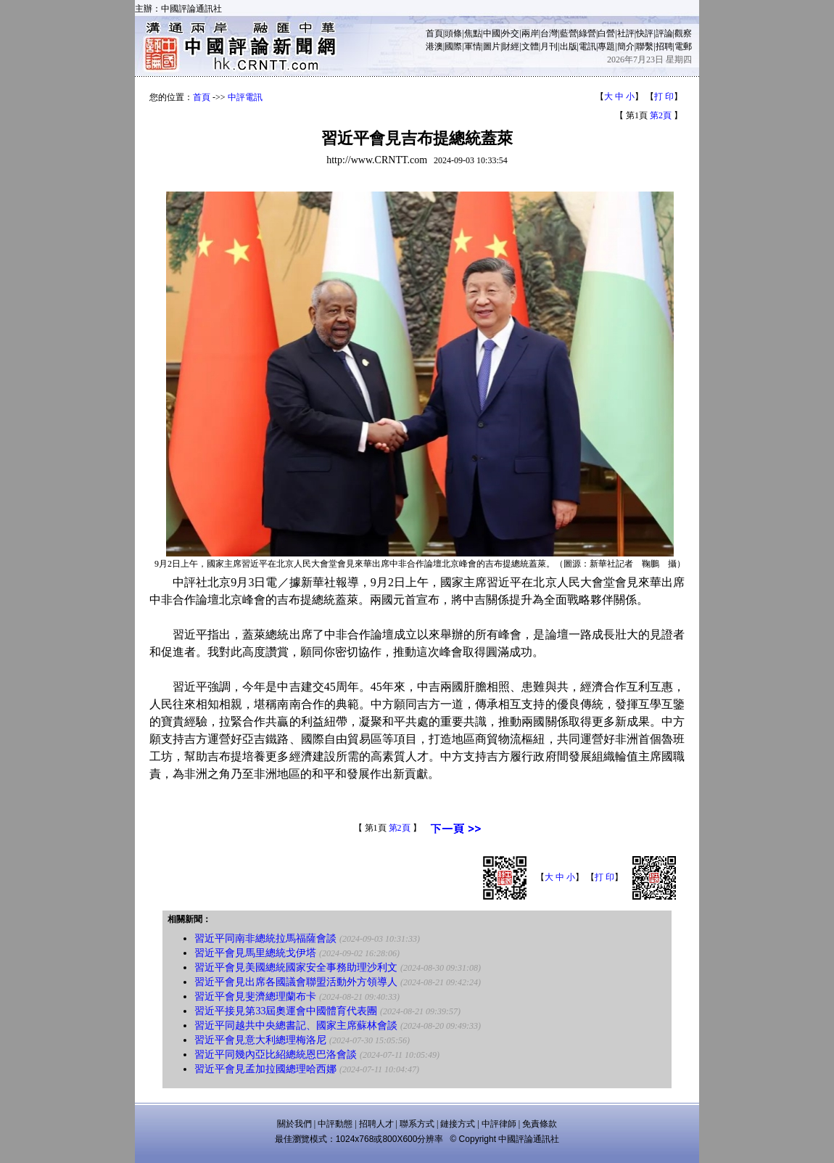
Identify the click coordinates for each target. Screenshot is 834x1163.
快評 (644, 33)
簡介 (626, 46)
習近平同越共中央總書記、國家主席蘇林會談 (295, 1025)
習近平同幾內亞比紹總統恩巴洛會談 (275, 1054)
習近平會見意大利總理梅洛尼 (260, 1040)
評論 (664, 33)
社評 (626, 33)
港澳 (434, 46)
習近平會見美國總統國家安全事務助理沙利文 (295, 967)
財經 (510, 46)
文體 (530, 46)
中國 (491, 33)
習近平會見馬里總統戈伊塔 (255, 953)
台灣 (549, 33)
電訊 (587, 46)
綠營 (587, 33)
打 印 (664, 96)
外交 (510, 33)
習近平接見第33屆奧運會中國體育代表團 (285, 1011)
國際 (453, 46)
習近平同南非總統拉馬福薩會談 (265, 938)
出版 (568, 46)
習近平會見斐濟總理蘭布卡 (255, 996)
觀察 (683, 33)
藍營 (568, 33)
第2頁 (661, 115)
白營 (606, 33)
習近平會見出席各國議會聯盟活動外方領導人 (295, 982)
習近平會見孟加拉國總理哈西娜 (265, 1069)
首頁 (434, 33)
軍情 (473, 46)
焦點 (473, 33)
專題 (606, 46)
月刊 (549, 46)
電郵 (683, 46)
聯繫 (644, 46)
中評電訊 (245, 97)
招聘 (664, 46)
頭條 (453, 33)
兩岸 (530, 33)
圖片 (491, 46)
